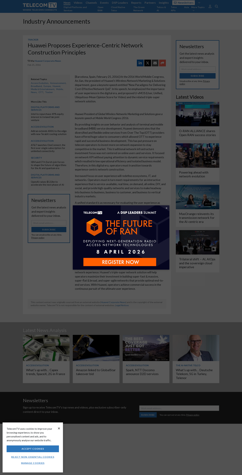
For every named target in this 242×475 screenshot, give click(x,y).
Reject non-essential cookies (32, 457)
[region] (33, 447)
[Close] (58, 428)
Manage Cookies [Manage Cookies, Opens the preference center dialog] (33, 463)
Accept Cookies (33, 448)
